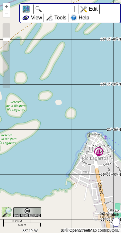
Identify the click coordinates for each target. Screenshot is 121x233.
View (36, 17)
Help (84, 17)
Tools (60, 17)
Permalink (109, 214)
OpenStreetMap (83, 230)
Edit (93, 9)
